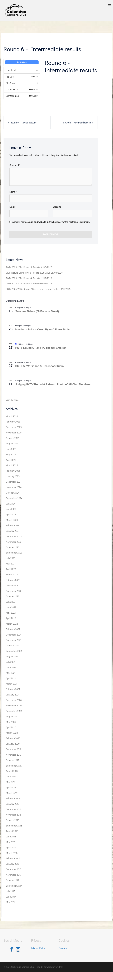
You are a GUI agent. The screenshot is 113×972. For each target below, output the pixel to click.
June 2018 (11, 836)
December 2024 (14, 481)
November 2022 (13, 590)
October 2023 (12, 547)
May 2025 (11, 454)
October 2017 (12, 880)
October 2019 (12, 760)
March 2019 (12, 792)
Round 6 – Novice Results (23, 122)
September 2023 (14, 552)
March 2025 (12, 465)
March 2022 (12, 623)
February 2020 (13, 738)
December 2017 (13, 869)
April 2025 (11, 459)
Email (12, 206)
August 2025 (12, 443)
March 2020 (12, 732)
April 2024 (11, 514)
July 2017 (10, 891)
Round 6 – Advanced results (77, 122)
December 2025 (14, 427)
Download (22, 62)
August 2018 (12, 831)
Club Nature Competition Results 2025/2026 (28, 272)
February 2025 (13, 470)
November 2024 (13, 487)
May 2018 (10, 842)
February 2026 (13, 421)
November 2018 (13, 814)
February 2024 (13, 525)
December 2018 (13, 809)
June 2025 (11, 448)
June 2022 (11, 607)
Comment (14, 165)
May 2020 (11, 721)
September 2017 (14, 885)
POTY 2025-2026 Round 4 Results (23, 278)
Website (57, 206)
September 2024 (14, 498)
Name (13, 191)
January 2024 (13, 530)
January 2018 (12, 863)
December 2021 (13, 634)
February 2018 (13, 858)
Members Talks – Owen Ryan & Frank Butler (43, 329)
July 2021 (10, 661)
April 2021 (11, 678)
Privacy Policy (38, 947)
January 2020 (13, 743)
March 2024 (12, 519)
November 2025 (14, 432)
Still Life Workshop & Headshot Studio (39, 366)
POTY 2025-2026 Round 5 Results (23, 267)
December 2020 (14, 700)
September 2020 (14, 710)
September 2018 (14, 825)
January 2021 (12, 694)
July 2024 (10, 503)
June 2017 (11, 896)
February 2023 (13, 579)
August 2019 (12, 770)
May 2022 (11, 612)
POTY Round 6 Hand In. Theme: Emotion (41, 347)
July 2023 (10, 558)
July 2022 (10, 601)
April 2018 (11, 847)
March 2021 (11, 683)
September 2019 (14, 765)
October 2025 (12, 438)
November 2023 (13, 541)
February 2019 (13, 798)
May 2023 (11, 563)
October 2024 (12, 492)
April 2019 (11, 787)
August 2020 (12, 716)
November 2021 (13, 639)
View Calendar (12, 400)
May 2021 (10, 672)
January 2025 (13, 476)
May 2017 (10, 901)
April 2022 (11, 618)
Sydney (59, 966)
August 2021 (12, 656)
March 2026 (12, 416)
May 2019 (10, 781)
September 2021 (14, 650)
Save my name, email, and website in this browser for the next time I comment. (51, 221)
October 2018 (12, 820)
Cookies (63, 947)
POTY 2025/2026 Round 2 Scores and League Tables (32, 288)
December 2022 (13, 585)
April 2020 (11, 727)
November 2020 (14, 705)
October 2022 (12, 596)
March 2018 (12, 852)
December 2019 (13, 749)
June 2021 (11, 667)
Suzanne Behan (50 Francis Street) (37, 311)
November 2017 (13, 874)
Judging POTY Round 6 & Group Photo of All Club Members (53, 384)
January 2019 (12, 803)
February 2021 (13, 689)
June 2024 (11, 508)
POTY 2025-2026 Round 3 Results (23, 283)
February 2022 (13, 629)
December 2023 (14, 536)
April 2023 (11, 569)
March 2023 (12, 574)
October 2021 (12, 645)
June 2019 (11, 776)
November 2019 (13, 754)
